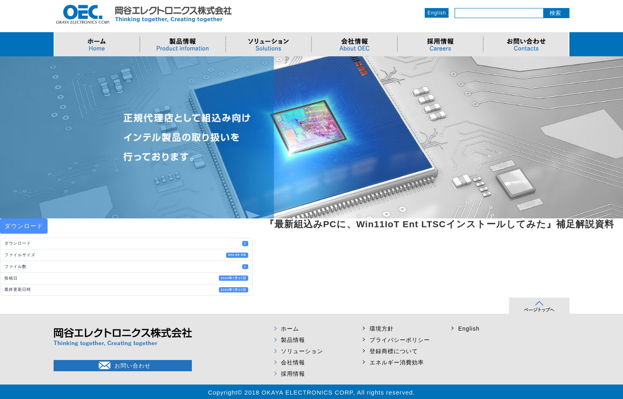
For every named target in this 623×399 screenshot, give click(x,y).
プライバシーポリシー (400, 340)
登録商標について (394, 351)
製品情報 (293, 340)
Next (612, 137)
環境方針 (382, 328)
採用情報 (293, 373)
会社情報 (293, 362)
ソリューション (302, 351)
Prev (10, 137)
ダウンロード (23, 225)
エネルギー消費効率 (397, 362)
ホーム (290, 328)
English (437, 13)
